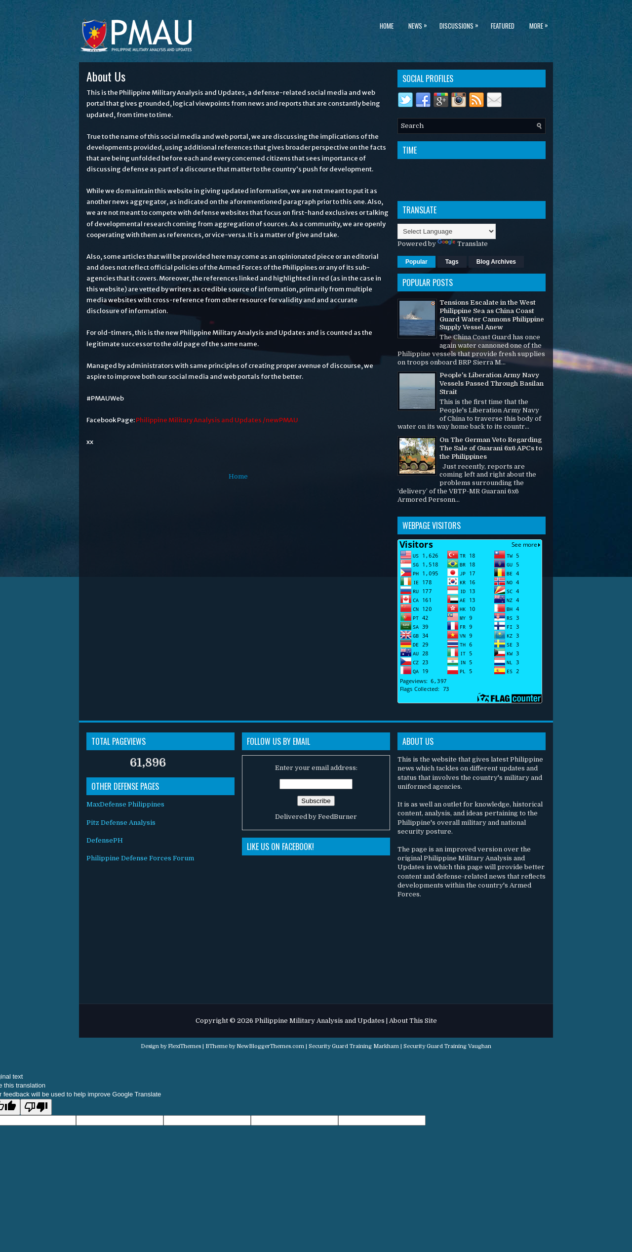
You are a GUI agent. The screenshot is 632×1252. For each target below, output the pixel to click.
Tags (452, 261)
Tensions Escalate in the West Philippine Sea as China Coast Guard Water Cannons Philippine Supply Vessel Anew (491, 315)
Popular (416, 261)
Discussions (461, 24)
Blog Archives (496, 261)
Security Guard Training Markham (354, 1046)
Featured (502, 26)
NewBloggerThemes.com (270, 1046)
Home (387, 26)
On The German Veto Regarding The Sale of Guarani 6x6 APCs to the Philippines (490, 448)
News (420, 24)
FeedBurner (337, 816)
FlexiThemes (184, 1046)
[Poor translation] (36, 1107)
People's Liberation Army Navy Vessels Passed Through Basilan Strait (491, 383)
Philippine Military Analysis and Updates (320, 1020)
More (541, 24)
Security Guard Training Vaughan (447, 1046)
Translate (462, 243)
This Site (423, 1020)
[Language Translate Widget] (446, 231)
